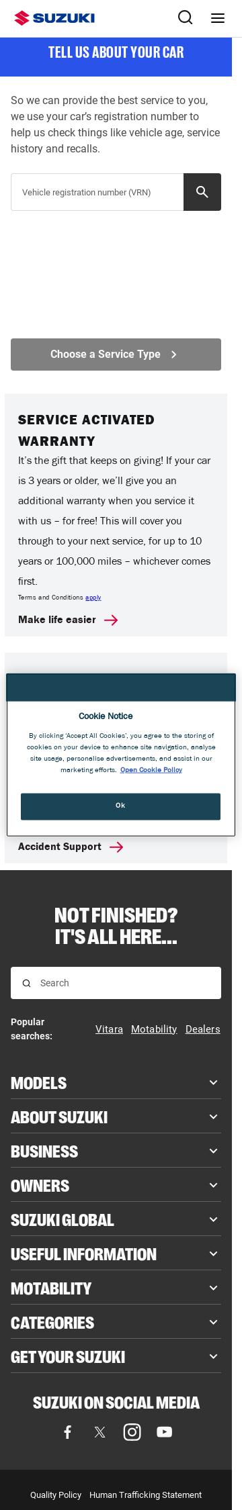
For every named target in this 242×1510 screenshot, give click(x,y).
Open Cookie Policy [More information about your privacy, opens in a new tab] (151, 771)
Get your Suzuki (68, 1355)
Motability (51, 1287)
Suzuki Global (62, 1218)
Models (39, 1081)
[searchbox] (104, 197)
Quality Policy (55, 1495)
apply (93, 598)
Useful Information (84, 1253)
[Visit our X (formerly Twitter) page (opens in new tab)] (100, 1432)
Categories (52, 1321)
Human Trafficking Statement (145, 1495)
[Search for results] (26, 983)
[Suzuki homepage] (54, 18)
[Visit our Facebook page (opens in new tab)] (68, 1432)
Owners (40, 1184)
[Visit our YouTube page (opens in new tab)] (165, 1432)
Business (44, 1150)
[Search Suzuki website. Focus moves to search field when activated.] (185, 18)
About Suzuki (59, 1116)
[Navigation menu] (217, 18)
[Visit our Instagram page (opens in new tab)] (132, 1432)
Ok (120, 806)
